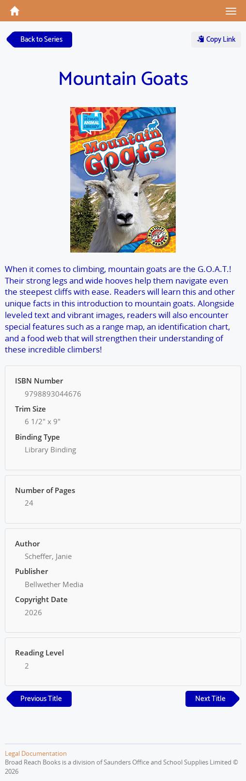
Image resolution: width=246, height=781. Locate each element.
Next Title (210, 699)
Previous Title (41, 699)
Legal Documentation (36, 753)
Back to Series (41, 39)
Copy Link (216, 39)
